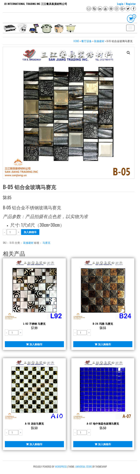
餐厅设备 (86, 41)
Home (76, 41)
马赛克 (46, 242)
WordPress (61, 466)
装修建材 (99, 41)
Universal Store (83, 466)
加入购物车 (30, 232)
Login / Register (126, 4)
